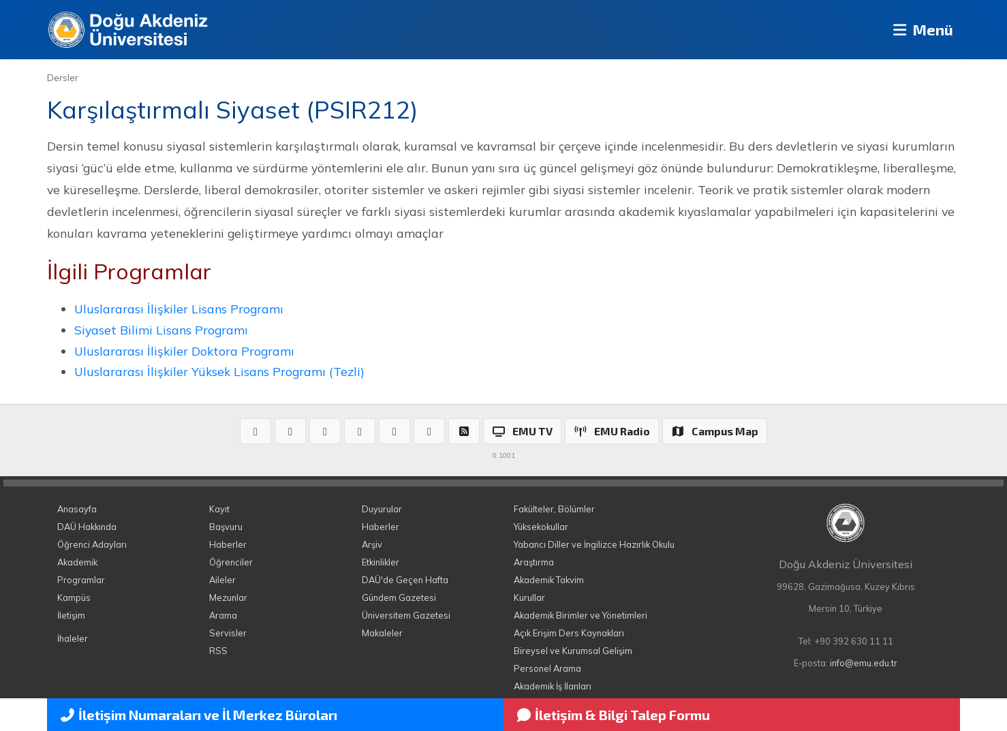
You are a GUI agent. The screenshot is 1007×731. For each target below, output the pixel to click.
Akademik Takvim (549, 579)
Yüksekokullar (541, 526)
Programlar (81, 579)
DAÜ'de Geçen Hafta (405, 579)
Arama (223, 615)
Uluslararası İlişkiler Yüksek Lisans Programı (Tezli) (219, 371)
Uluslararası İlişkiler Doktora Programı (184, 350)
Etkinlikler (380, 562)
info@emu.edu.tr (863, 662)
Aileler (222, 579)
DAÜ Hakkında (87, 526)
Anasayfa (77, 508)
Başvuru (226, 526)
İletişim (71, 615)
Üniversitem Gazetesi (406, 615)
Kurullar (529, 597)
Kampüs (74, 597)
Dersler (62, 77)
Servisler (228, 632)
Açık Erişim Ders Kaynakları (569, 632)
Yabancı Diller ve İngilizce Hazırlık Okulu (594, 544)
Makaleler (382, 632)
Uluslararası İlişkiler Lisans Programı (178, 308)
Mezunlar (228, 597)
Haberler (228, 544)
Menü (919, 30)
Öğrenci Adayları (92, 544)
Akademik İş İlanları (552, 686)
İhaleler (72, 638)
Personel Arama (547, 668)
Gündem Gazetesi (399, 597)
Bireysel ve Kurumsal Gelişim (573, 650)
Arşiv (372, 544)
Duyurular (382, 508)
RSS (218, 650)
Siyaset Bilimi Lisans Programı (161, 329)
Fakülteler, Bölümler (554, 508)
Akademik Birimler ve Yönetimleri (580, 615)
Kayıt (219, 508)
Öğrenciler (231, 562)
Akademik (77, 562)
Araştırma (534, 562)
